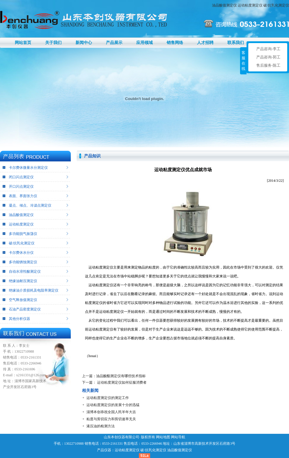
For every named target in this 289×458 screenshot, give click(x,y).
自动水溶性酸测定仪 (25, 271)
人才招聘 (205, 42)
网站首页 (23, 42)
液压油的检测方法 (100, 426)
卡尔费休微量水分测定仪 (28, 168)
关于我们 (53, 42)
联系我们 (235, 42)
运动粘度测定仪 (250, 5)
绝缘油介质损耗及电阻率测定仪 (33, 290)
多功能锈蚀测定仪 (23, 262)
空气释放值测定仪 (23, 300)
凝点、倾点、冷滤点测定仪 (30, 205)
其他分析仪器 (19, 319)
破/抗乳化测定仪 (276, 5)
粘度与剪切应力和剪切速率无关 (111, 419)
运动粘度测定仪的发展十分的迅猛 (112, 405)
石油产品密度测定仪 (25, 309)
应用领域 (144, 42)
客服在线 (243, 60)
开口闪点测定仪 (21, 186)
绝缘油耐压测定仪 (23, 281)
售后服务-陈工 (268, 65)
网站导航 (178, 437)
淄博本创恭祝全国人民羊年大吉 (111, 412)
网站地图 (163, 437)
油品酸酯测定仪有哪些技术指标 (121, 376)
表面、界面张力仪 (23, 196)
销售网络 (175, 42)
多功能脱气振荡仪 (23, 234)
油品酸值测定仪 (224, 5)
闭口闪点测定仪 (21, 177)
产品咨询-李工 (268, 49)
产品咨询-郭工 (268, 57)
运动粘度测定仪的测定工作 (107, 398)
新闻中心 (83, 42)
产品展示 (114, 42)
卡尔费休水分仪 (21, 253)
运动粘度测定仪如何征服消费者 (121, 382)
